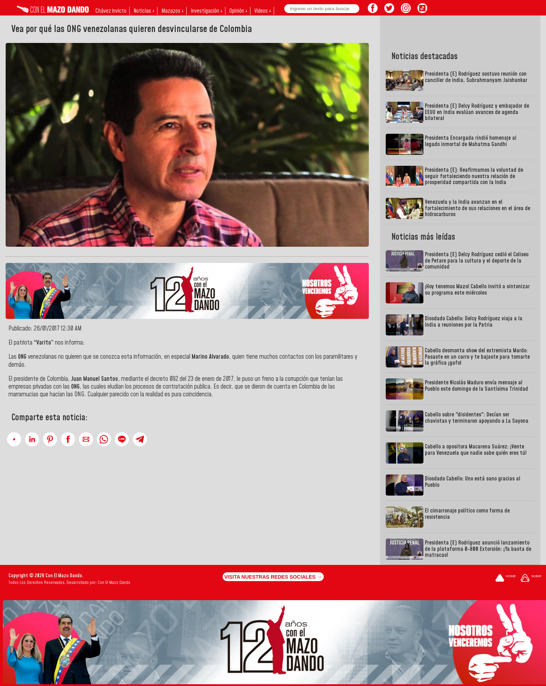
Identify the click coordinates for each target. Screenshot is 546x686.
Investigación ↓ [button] (206, 11)
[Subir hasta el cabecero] (531, 578)
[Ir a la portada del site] (505, 578)
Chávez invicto (110, 11)
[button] (14, 439)
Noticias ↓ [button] (144, 11)
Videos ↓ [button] (262, 11)
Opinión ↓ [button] (238, 11)
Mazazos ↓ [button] (172, 11)
